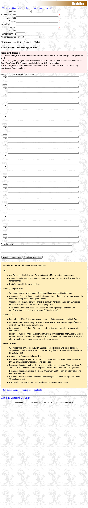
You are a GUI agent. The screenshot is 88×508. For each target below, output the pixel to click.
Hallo (28, 37)
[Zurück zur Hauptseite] (12, 8)
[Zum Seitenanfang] (10, 416)
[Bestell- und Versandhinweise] (39, 8)
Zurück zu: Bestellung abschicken (15, 424)
